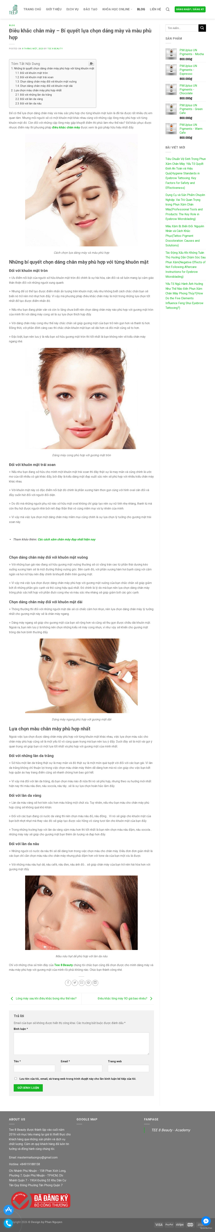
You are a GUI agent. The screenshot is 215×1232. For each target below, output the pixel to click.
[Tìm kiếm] (167, 9)
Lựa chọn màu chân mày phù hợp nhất (38, 90)
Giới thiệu (54, 9)
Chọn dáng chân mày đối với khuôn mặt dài (46, 86)
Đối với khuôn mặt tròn (34, 73)
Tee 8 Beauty (55, 48)
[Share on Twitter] (75, 983)
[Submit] (202, 28)
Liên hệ (155, 9)
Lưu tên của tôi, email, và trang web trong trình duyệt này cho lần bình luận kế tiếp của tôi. (78, 1078)
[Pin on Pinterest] (88, 983)
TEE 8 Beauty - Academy (170, 1130)
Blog (141, 9)
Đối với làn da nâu (30, 103)
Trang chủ (32, 9)
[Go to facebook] (206, 1221)
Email (65, 1061)
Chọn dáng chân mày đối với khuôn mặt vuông (48, 81)
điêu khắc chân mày (66, 127)
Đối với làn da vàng (31, 99)
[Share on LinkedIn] (95, 983)
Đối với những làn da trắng (36, 94)
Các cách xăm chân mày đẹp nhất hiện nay (66, 539)
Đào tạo (90, 9)
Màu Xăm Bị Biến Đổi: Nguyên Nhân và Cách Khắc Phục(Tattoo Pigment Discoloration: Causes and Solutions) (184, 235)
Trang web (115, 1061)
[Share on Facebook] (68, 983)
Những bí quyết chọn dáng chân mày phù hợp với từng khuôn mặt (54, 68)
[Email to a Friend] (82, 983)
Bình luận (21, 1029)
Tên (17, 1061)
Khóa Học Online (117, 9)
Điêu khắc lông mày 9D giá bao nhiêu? (126, 998)
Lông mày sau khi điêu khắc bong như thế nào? (43, 998)
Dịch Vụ (72, 9)
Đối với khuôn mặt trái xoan (36, 77)
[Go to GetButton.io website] (206, 1228)
